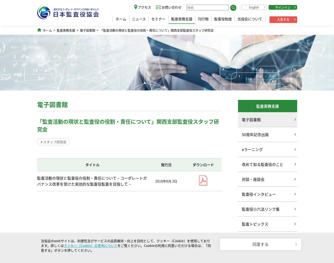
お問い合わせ (172, 7)
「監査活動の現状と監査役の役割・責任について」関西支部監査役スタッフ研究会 (157, 30)
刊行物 (203, 19)
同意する (260, 244)
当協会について (249, 19)
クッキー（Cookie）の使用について (90, 245)
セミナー (158, 19)
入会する (283, 19)
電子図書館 (87, 30)
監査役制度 (223, 19)
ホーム (121, 19)
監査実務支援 (181, 19)
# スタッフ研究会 (53, 141)
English (254, 7)
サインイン (283, 7)
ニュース (139, 19)
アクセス (144, 7)
